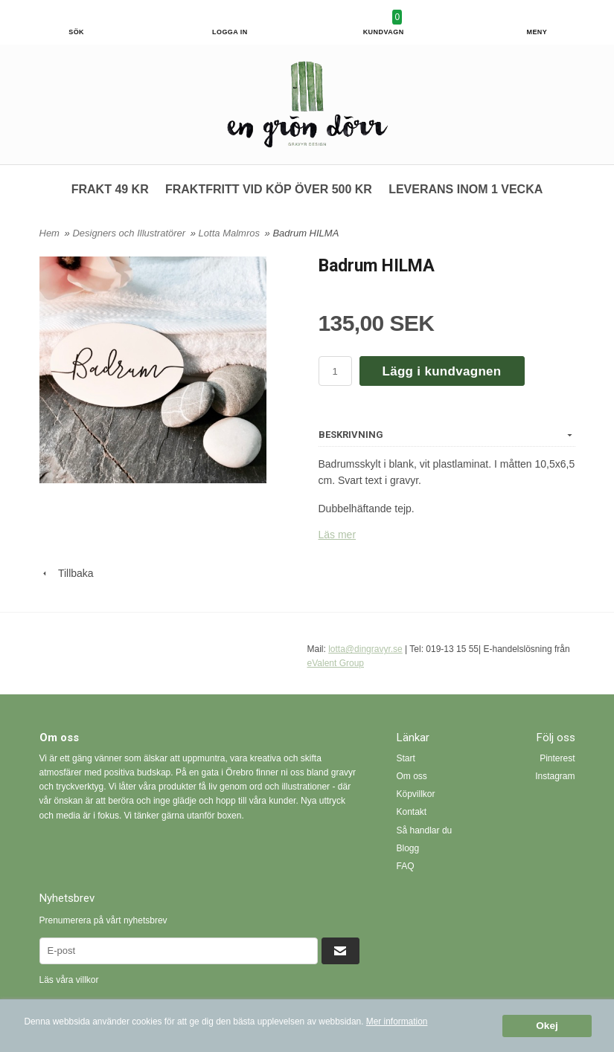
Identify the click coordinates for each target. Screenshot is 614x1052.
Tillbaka (66, 573)
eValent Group (336, 663)
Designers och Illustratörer (130, 233)
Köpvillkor (416, 794)
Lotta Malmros (231, 233)
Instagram (555, 776)
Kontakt (412, 812)
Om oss (412, 776)
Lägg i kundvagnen (442, 371)
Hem (49, 233)
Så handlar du (424, 830)
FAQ (406, 866)
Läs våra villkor (69, 980)
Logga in (230, 32)
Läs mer (337, 534)
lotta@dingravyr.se (365, 649)
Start (406, 758)
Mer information (397, 1021)
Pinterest (557, 758)
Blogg (408, 848)
